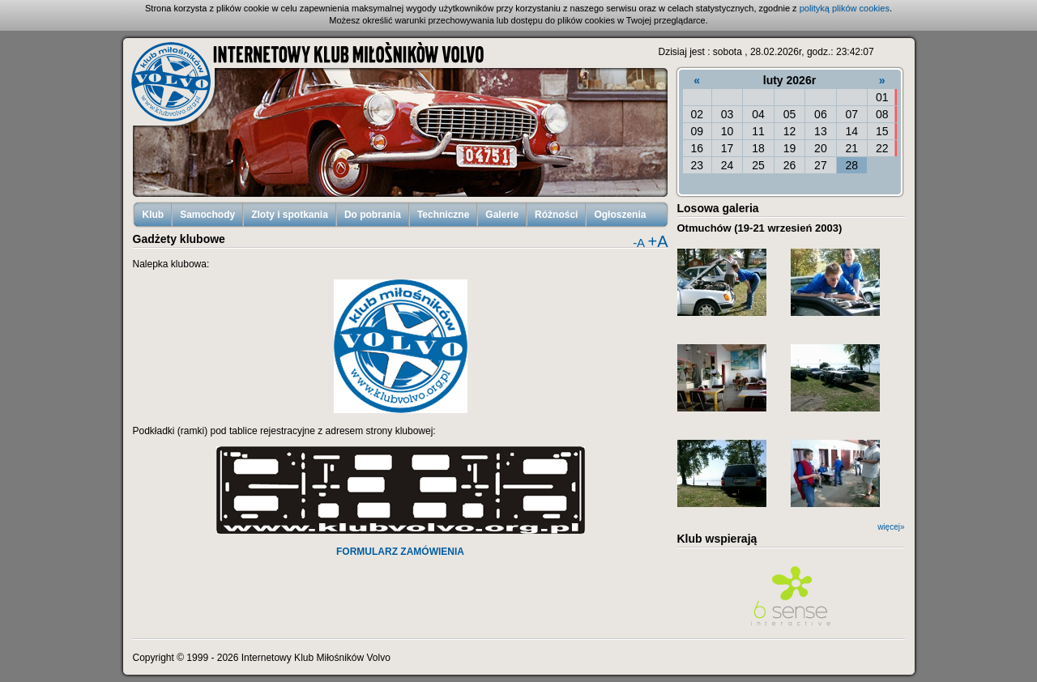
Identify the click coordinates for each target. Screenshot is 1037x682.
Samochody (207, 214)
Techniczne (443, 214)
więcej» (890, 526)
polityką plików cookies (845, 8)
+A (657, 241)
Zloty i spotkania (289, 214)
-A (639, 242)
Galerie (501, 214)
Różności (556, 214)
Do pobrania (372, 214)
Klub (153, 214)
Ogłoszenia (620, 214)
